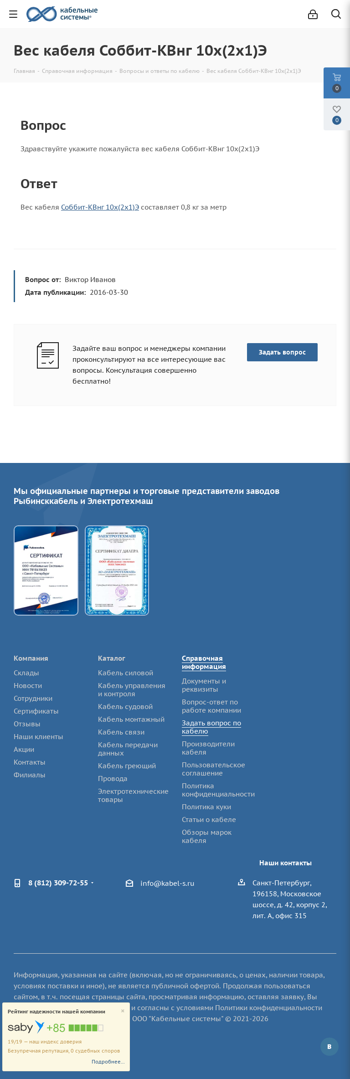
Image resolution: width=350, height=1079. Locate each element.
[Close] (123, 1011)
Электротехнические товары (133, 795)
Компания (31, 658)
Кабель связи (121, 732)
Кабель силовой (125, 672)
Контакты (30, 762)
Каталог (111, 658)
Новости (28, 685)
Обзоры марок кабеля (207, 836)
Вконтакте (329, 1047)
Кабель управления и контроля (131, 689)
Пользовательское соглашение (213, 768)
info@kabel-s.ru (167, 883)
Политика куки (206, 806)
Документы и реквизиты (204, 685)
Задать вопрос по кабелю (211, 727)
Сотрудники (33, 698)
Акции (24, 749)
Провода (113, 778)
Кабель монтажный (131, 719)
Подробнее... (108, 1061)
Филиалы (30, 775)
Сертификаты (36, 711)
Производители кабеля (208, 748)
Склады (26, 672)
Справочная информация (204, 662)
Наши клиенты (38, 736)
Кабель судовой (125, 706)
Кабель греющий (127, 765)
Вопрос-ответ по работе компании (211, 706)
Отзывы (27, 723)
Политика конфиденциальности (218, 789)
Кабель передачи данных (128, 748)
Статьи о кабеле (209, 819)
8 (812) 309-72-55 (58, 882)
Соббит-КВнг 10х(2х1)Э (100, 207)
